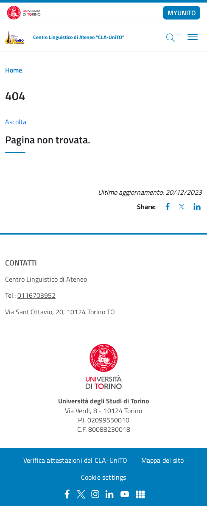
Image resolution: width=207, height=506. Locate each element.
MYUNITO (182, 13)
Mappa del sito (162, 460)
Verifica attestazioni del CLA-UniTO (75, 460)
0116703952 (36, 295)
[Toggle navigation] (191, 37)
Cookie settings (103, 477)
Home (13, 70)
